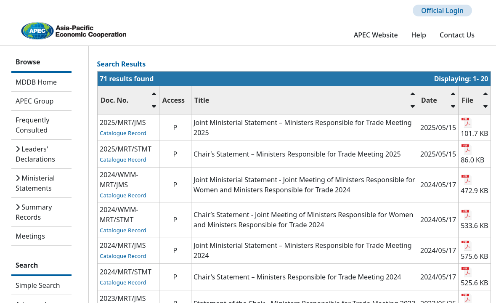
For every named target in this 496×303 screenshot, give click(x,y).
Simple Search (38, 285)
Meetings (30, 236)
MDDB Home (36, 82)
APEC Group (34, 101)
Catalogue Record (123, 133)
